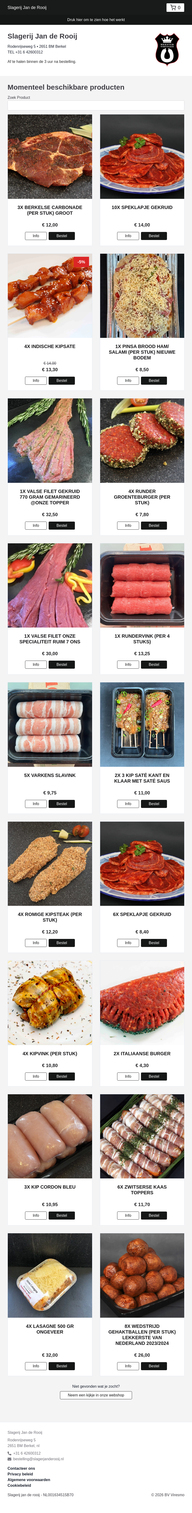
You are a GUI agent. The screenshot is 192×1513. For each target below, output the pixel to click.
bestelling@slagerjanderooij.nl (36, 1459)
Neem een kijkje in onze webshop (96, 1395)
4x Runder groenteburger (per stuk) (142, 497)
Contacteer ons (21, 1468)
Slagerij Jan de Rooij (27, 7)
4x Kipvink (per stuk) (50, 1053)
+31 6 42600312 (24, 1453)
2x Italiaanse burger (142, 1053)
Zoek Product (19, 98)
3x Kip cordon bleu (50, 1187)
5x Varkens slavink (50, 775)
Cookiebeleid (19, 1485)
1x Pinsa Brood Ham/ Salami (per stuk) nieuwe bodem (142, 352)
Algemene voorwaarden (29, 1480)
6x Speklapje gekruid (142, 914)
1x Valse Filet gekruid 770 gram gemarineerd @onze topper (50, 497)
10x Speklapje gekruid (142, 207)
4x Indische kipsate (49, 346)
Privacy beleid (20, 1474)
